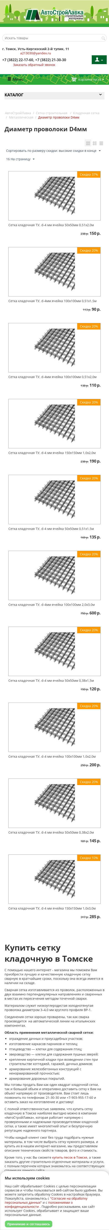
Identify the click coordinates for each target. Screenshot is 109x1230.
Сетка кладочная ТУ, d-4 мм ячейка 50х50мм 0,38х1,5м (51, 680)
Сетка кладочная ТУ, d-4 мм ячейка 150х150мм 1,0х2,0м (52, 453)
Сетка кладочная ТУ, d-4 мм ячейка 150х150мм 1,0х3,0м (52, 908)
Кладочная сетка (86, 113)
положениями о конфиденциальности (39, 1204)
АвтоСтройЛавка (18, 113)
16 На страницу (20, 159)
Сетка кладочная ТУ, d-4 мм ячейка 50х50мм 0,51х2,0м (51, 225)
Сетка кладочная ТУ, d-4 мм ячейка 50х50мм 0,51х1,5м (51, 528)
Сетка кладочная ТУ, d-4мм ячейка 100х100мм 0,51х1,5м (52, 301)
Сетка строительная (52, 113)
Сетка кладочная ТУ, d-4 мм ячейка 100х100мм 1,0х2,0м (52, 756)
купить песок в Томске (69, 1157)
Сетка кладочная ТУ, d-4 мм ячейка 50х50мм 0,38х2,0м (51, 832)
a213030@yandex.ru (35, 53)
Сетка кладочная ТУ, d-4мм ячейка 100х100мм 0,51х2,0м (52, 377)
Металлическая (21, 117)
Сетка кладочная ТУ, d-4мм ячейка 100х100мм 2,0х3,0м (51, 604)
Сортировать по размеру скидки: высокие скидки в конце (53, 150)
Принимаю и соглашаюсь (28, 1224)
